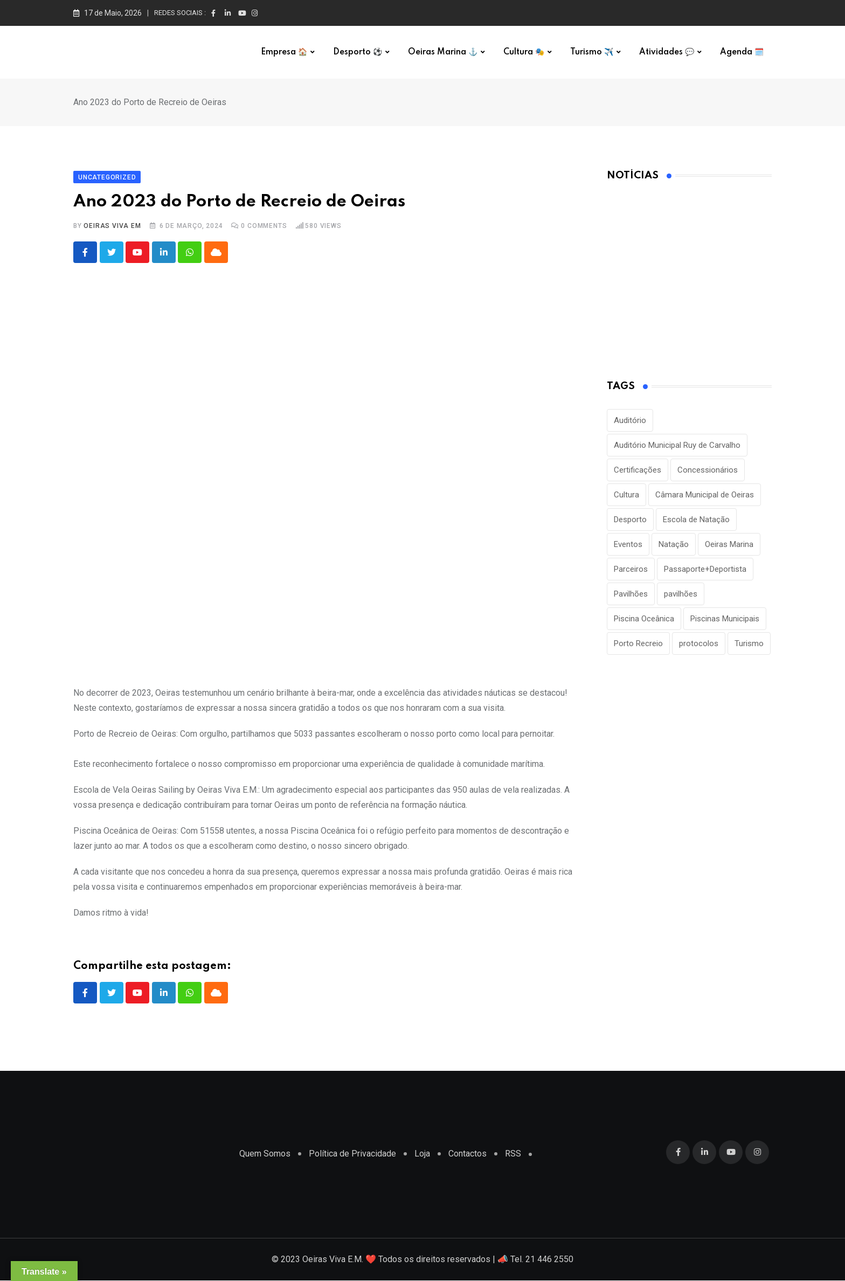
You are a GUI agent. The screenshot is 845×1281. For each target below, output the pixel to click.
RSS (513, 1154)
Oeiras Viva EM (112, 226)
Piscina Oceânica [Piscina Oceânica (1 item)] (644, 619)
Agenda (742, 52)
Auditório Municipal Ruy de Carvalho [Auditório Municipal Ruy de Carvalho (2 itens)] (677, 445)
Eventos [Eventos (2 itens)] (628, 544)
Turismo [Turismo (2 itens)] (749, 643)
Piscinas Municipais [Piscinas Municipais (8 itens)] (724, 619)
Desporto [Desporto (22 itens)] (630, 519)
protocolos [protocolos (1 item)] (698, 643)
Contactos (467, 1154)
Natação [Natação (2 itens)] (674, 544)
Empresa (284, 52)
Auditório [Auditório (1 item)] (630, 420)
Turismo (591, 52)
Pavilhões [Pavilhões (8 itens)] (631, 594)
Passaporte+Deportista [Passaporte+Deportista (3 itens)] (705, 569)
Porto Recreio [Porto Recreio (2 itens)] (638, 643)
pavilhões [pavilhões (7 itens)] (680, 594)
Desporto (357, 52)
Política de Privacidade (352, 1154)
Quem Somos (264, 1154)
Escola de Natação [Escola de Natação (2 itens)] (696, 519)
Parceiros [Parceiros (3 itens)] (631, 569)
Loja (422, 1154)
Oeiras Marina (442, 52)
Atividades (666, 52)
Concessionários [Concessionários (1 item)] (707, 470)
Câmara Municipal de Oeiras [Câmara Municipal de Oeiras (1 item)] (704, 495)
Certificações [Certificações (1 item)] (637, 470)
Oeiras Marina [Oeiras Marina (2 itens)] (729, 544)
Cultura (523, 52)
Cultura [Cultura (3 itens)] (626, 495)
